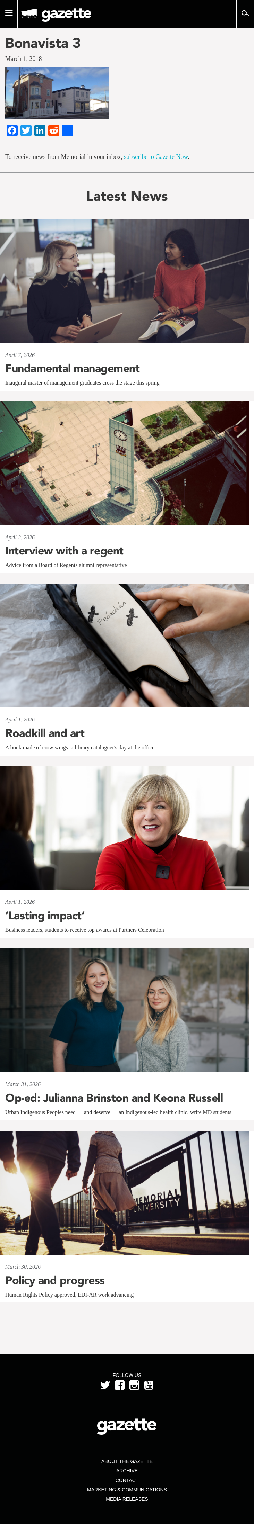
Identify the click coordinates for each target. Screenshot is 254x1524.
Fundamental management (72, 368)
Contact (127, 1480)
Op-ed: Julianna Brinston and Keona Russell (114, 1098)
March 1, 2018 (23, 58)
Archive (127, 1470)
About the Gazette (127, 1461)
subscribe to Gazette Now (156, 156)
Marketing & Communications (127, 1490)
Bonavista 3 (43, 43)
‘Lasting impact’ (44, 915)
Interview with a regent (64, 551)
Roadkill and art (44, 733)
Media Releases (127, 1499)
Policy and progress (55, 1280)
